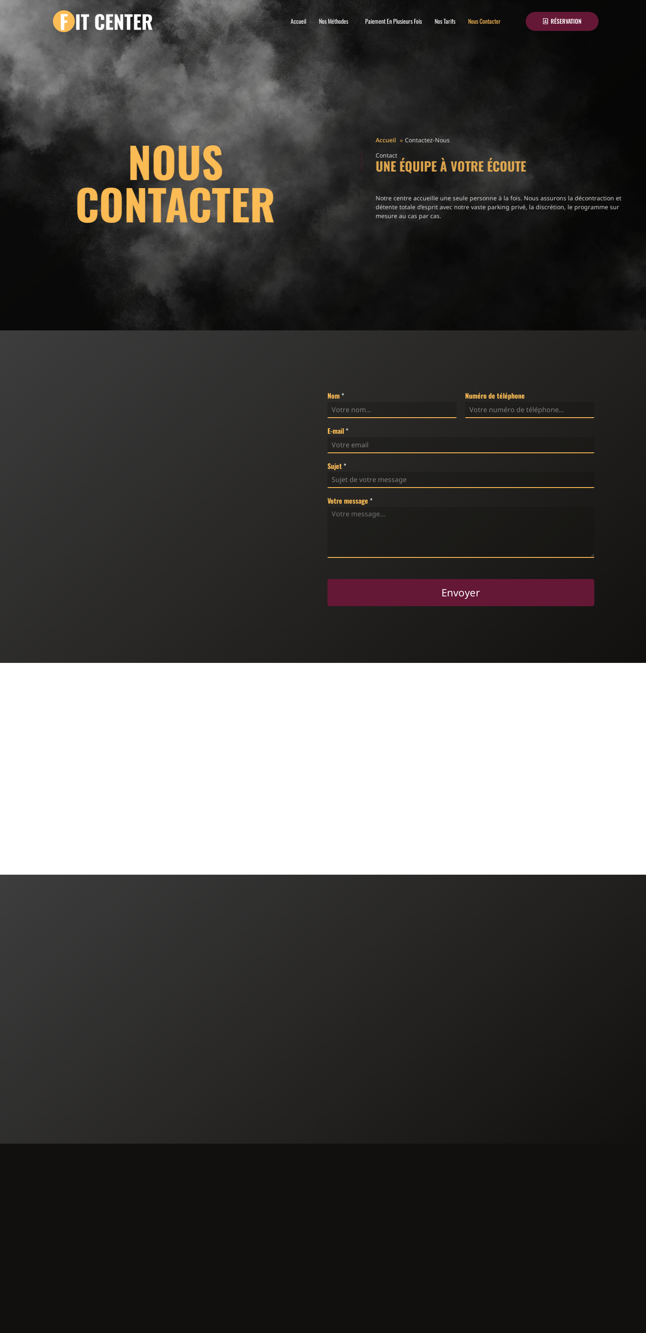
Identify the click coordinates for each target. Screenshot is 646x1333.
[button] (336, 21)
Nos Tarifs (445, 21)
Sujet (336, 466)
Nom (335, 395)
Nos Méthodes (333, 21)
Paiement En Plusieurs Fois (393, 21)
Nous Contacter (484, 21)
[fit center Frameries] (323, 767)
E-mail (337, 431)
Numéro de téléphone (495, 395)
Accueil (298, 21)
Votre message (349, 500)
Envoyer (460, 592)
